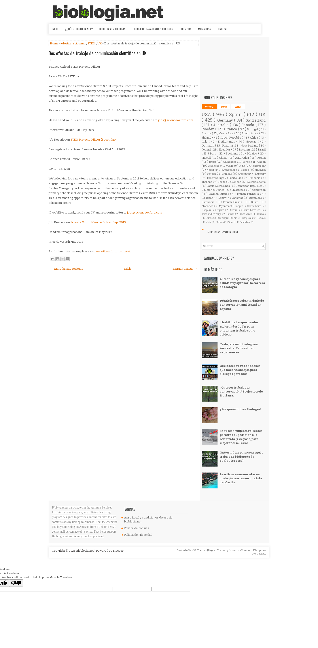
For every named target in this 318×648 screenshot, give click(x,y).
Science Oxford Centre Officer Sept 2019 (98, 222)
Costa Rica (226, 133)
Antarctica (242, 157)
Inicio (55, 29)
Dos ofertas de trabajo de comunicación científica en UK (97, 53)
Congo (245, 169)
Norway (252, 141)
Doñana (236, 181)
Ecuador (225, 149)
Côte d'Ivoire (255, 206)
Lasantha (234, 550)
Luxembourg (215, 177)
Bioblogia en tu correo (113, 29)
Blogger (118, 550)
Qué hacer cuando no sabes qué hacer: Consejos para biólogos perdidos (240, 369)
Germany (225, 120)
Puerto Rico (236, 177)
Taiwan (231, 214)
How (224, 106)
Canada (249, 125)
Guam (255, 202)
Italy (205, 141)
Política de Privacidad (138, 534)
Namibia (211, 169)
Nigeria (221, 210)
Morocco (208, 206)
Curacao (261, 214)
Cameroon (259, 189)
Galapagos (230, 161)
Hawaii (207, 157)
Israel (247, 161)
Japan (213, 161)
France (232, 129)
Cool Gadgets (259, 553)
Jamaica (262, 218)
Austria (207, 133)
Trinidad (227, 173)
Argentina (244, 173)
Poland (207, 149)
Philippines (239, 189)
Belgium (245, 149)
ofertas (66, 43)
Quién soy (185, 29)
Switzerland (256, 120)
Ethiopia (223, 218)
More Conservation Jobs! (223, 232)
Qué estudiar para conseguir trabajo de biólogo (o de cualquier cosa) (241, 456)
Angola (240, 206)
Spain (236, 114)
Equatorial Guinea (213, 189)
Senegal (212, 173)
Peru (213, 153)
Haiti (235, 218)
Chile (230, 165)
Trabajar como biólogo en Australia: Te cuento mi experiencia (239, 348)
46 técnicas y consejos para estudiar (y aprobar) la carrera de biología (242, 283)
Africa (254, 137)
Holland (207, 197)
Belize (222, 181)
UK (99, 43)
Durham (210, 218)
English (222, 29)
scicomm (79, 43)
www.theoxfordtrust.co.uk (113, 251)
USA (207, 114)
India (242, 165)
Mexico (252, 153)
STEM (91, 43)
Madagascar (258, 165)
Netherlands (227, 141)
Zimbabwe (245, 222)
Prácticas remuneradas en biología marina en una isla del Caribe (241, 478)
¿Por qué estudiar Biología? (240, 409)
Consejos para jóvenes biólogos (153, 29)
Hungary (260, 173)
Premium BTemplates (253, 550)
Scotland (232, 153)
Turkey (221, 197)
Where (209, 106)
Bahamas (237, 197)
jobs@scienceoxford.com (175, 120)
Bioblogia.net (85, 550)
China (223, 157)
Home (54, 43)
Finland (207, 137)
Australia (221, 125)
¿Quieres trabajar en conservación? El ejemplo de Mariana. (241, 391)
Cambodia (209, 202)
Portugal (253, 129)
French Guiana (233, 202)
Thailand (207, 181)
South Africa (250, 133)
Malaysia (260, 169)
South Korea (250, 210)
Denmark (208, 145)
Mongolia (207, 210)
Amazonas (229, 169)
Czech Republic (231, 137)
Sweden (208, 129)
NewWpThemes (197, 550)
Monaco (220, 222)
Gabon (261, 161)
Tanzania (255, 177)
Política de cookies (136, 528)
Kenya (261, 157)
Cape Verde (246, 214)
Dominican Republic (248, 185)
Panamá (227, 145)
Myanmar (225, 206)
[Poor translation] (16, 583)
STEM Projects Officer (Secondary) (93, 139)
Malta (209, 222)
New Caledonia (256, 181)
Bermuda (255, 197)
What (238, 106)
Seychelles (214, 165)
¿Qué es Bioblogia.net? (79, 29)
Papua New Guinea (218, 185)
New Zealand (249, 145)
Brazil (262, 149)
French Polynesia (248, 193)
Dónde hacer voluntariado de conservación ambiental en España (242, 304)
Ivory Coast (248, 218)
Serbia (234, 210)
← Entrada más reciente (66, 268)
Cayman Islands (219, 193)
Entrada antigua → (184, 268)
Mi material (205, 29)
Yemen (232, 222)
